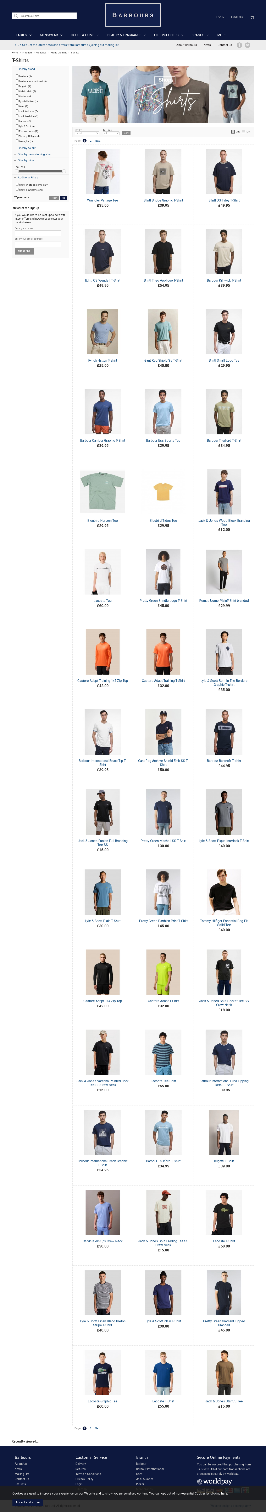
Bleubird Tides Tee (163, 521)
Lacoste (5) (24, 121)
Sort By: (87, 132)
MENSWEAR (49, 35)
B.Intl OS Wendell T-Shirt (102, 280)
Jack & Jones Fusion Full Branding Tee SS (103, 843)
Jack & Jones (145, 1479)
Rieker (140, 1484)
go (63, 198)
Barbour (141, 1463)
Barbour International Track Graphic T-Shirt (103, 1163)
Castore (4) (24, 96)
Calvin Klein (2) (26, 91)
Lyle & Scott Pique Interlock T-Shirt (224, 841)
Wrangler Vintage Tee (102, 200)
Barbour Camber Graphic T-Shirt (102, 441)
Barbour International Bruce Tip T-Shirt (103, 763)
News (207, 45)
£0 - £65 (20, 167)
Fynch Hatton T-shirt (102, 360)
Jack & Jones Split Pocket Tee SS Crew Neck (224, 1003)
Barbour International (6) (31, 81)
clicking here (218, 1493)
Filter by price (26, 160)
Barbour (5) (24, 76)
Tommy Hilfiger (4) (28, 136)
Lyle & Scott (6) (25, 126)
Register (237, 17)
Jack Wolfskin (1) (27, 116)
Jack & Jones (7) (27, 111)
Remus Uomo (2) (27, 131)
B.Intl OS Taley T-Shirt (224, 200)
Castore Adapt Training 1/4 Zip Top (102, 681)
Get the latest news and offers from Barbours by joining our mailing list (67, 45)
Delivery (81, 1463)
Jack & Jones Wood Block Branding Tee (224, 523)
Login (220, 17)
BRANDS (198, 35)
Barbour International (150, 1469)
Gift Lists (20, 1484)
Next (97, 140)
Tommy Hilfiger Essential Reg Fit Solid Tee (224, 923)
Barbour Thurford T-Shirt (224, 441)
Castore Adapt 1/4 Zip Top (102, 1001)
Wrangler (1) (24, 141)
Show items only (32, 184)
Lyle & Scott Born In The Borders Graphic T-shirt (224, 683)
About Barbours (186, 45)
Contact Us (225, 45)
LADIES (21, 35)
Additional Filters (28, 177)
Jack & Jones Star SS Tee (224, 1401)
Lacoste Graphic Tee (102, 1401)
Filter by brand (26, 68)
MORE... (222, 35)
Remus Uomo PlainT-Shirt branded (224, 601)
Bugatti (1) (23, 86)
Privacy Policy (84, 1479)
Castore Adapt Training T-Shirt (163, 681)
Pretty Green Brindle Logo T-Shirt (163, 601)
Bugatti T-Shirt (224, 1161)
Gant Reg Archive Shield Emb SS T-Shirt (163, 763)
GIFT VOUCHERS (166, 35)
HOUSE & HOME (82, 35)
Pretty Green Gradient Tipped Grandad (224, 1323)
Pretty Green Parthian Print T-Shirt (163, 921)
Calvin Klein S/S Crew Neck (103, 1241)
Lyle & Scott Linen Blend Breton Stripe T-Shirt (103, 1323)
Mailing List (22, 1474)
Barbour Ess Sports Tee (163, 441)
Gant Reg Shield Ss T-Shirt (163, 360)
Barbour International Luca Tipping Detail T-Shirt (224, 1083)
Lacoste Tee (103, 601)
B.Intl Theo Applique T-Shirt (163, 280)
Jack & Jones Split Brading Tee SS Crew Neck (163, 1243)
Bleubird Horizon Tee (102, 521)
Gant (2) (22, 106)
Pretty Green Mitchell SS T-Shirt (163, 841)
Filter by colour (26, 148)
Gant (139, 1474)
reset (54, 198)
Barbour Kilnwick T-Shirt (224, 280)
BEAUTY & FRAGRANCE (124, 35)
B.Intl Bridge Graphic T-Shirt (163, 200)
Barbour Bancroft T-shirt (224, 761)
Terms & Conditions (88, 1474)
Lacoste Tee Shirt (163, 1081)
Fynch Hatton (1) (27, 101)
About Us (21, 1463)
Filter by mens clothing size (34, 154)
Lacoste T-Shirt (224, 1241)
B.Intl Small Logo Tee (224, 360)
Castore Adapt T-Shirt (163, 1001)
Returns (81, 1469)
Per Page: (111, 132)
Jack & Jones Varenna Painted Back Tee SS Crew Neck (103, 1083)
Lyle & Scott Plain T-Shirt (103, 921)
